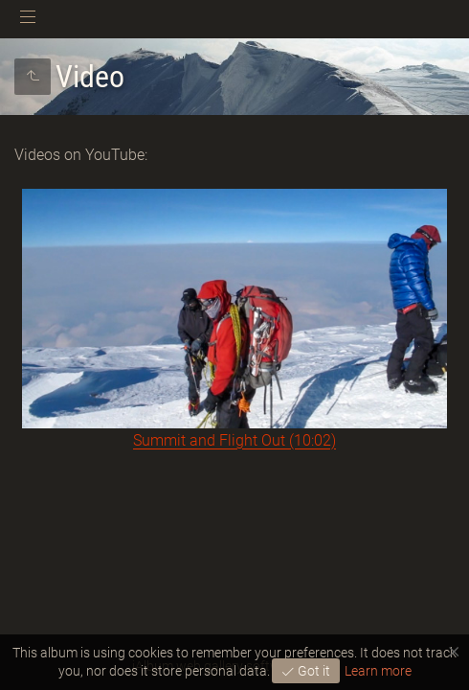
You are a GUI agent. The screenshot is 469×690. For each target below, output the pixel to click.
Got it (312, 670)
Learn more (378, 670)
